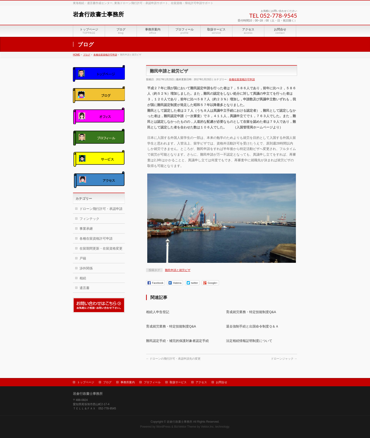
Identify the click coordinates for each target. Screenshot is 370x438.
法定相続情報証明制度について (249, 341)
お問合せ (221, 381)
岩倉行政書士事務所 (98, 14)
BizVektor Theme (185, 426)
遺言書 (84, 288)
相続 (83, 278)
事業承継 (86, 228)
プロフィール (152, 381)
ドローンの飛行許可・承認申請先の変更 (173, 358)
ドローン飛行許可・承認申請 (101, 209)
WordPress (163, 426)
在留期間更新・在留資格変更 (101, 248)
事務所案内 (128, 381)
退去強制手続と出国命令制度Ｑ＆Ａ (252, 326)
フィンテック (89, 219)
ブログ (107, 381)
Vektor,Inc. (207, 426)
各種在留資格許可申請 (242, 79)
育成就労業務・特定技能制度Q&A (251, 312)
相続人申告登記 (157, 312)
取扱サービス (178, 381)
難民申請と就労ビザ (177, 270)
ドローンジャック (284, 358)
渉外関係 (86, 268)
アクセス (201, 381)
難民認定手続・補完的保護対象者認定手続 (177, 341)
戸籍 (83, 258)
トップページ (85, 381)
